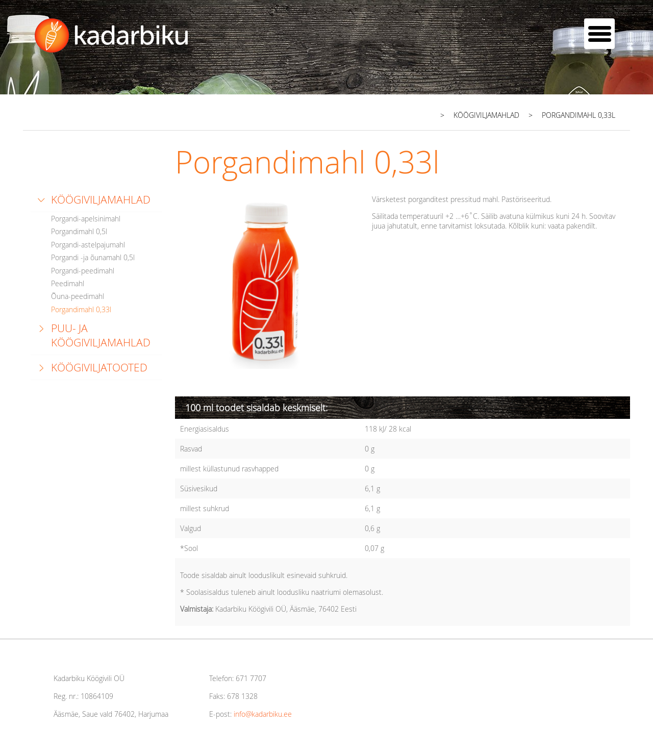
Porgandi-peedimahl (82, 270)
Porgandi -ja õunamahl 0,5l (93, 257)
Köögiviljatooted (99, 367)
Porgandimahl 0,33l (81, 309)
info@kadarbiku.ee (263, 714)
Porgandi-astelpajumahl (88, 244)
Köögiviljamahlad (100, 199)
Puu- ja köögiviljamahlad (100, 335)
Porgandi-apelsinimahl (85, 218)
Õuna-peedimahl (77, 296)
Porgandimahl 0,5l (79, 231)
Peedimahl (67, 283)
